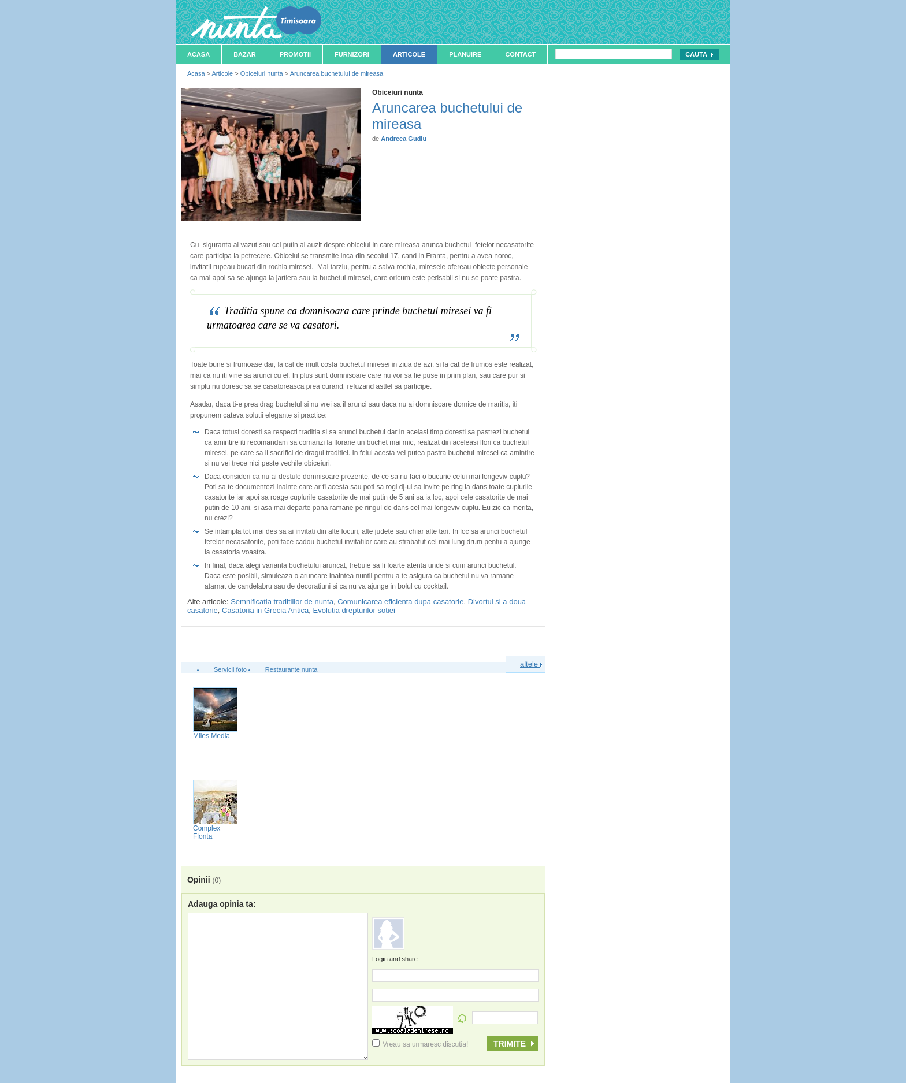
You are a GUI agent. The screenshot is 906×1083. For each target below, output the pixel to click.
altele (531, 664)
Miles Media (211, 736)
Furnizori (352, 54)
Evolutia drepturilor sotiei (354, 610)
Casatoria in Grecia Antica (265, 610)
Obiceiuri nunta (261, 73)
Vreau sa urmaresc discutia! (420, 1044)
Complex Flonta (206, 832)
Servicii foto (230, 669)
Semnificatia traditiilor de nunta (282, 601)
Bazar (244, 54)
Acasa (198, 54)
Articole (409, 54)
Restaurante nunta (291, 669)
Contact (520, 54)
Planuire (465, 54)
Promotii (295, 54)
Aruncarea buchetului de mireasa (336, 73)
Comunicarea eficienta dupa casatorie (400, 601)
